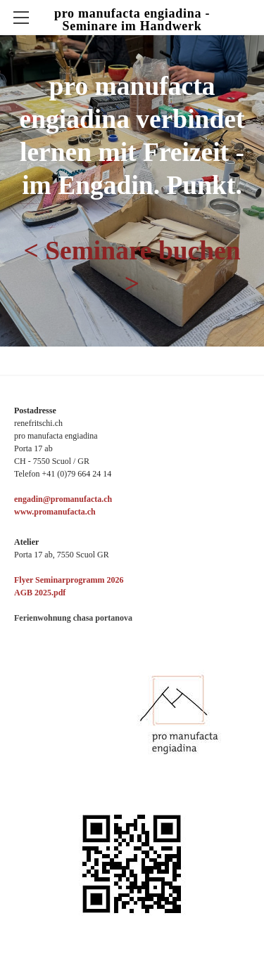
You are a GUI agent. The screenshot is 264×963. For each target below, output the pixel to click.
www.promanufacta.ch (55, 512)
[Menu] (21, 17)
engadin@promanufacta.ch (63, 499)
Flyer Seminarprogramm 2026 (69, 580)
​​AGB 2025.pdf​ (39, 592)
